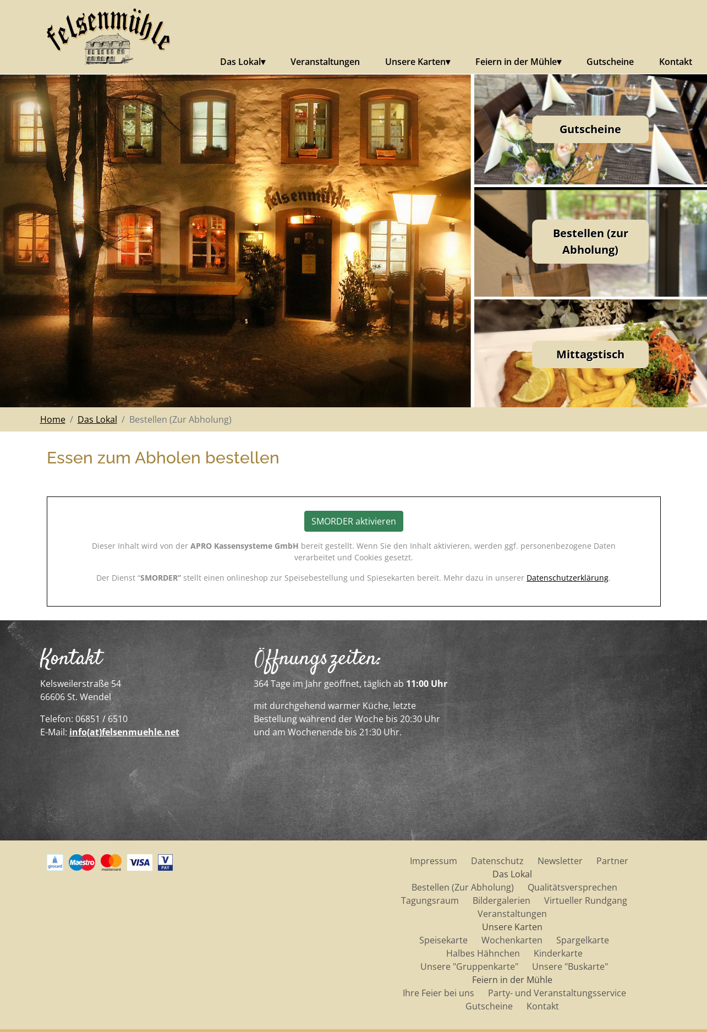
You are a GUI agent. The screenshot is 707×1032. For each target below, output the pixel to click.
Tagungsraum (430, 900)
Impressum (433, 861)
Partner (612, 861)
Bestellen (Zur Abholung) (463, 887)
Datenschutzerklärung (568, 577)
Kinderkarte (558, 953)
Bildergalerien (501, 900)
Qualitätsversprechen (572, 887)
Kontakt (675, 62)
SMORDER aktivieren (353, 521)
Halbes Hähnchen (483, 953)
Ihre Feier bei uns (438, 993)
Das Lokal (240, 62)
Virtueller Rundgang (585, 900)
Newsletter (560, 861)
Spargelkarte (582, 940)
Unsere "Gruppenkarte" (469, 966)
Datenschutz (497, 861)
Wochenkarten (511, 940)
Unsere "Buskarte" (570, 966)
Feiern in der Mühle (516, 62)
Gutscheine (610, 62)
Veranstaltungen (325, 62)
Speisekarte (443, 940)
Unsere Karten (415, 62)
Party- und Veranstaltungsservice (557, 993)
